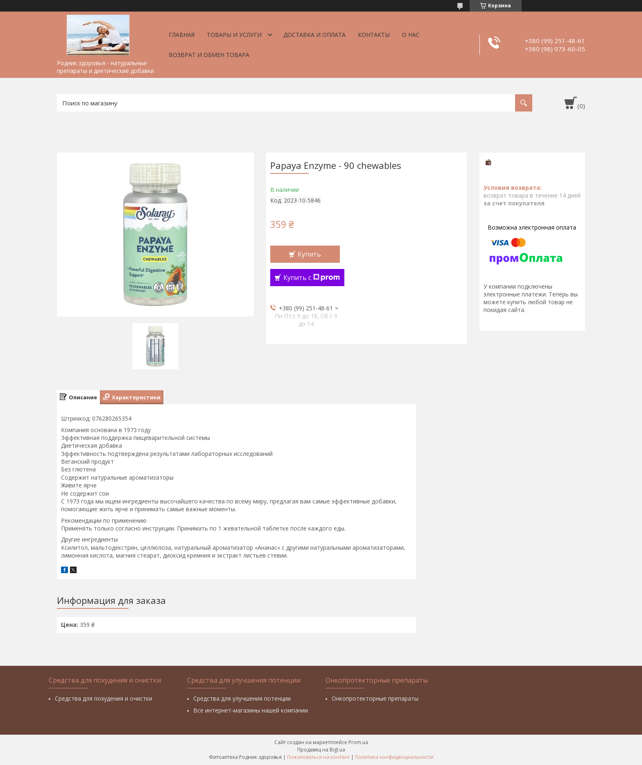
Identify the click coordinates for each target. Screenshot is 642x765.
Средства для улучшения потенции (242, 698)
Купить (309, 254)
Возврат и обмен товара (209, 55)
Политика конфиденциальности (394, 757)
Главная (181, 35)
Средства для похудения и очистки (103, 698)
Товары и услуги (234, 35)
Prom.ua (358, 742)
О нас (411, 35)
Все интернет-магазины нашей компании (250, 710)
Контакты (374, 35)
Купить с (311, 277)
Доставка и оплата (314, 35)
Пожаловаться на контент (318, 757)
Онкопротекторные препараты (375, 698)
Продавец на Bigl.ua (321, 749)
